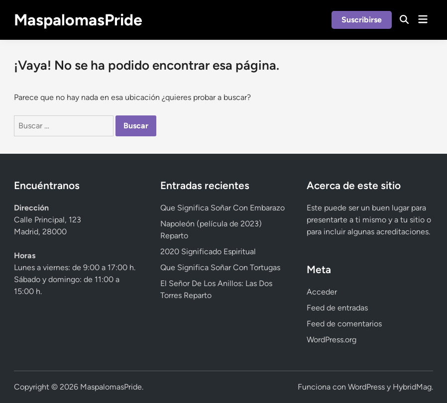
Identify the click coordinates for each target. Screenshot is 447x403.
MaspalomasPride (78, 19)
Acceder (322, 292)
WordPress (366, 387)
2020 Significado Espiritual (208, 251)
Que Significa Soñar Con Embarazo (222, 207)
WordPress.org (331, 339)
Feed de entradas (337, 307)
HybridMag (412, 387)
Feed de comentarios (344, 323)
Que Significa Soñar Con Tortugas (220, 267)
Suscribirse (361, 19)
